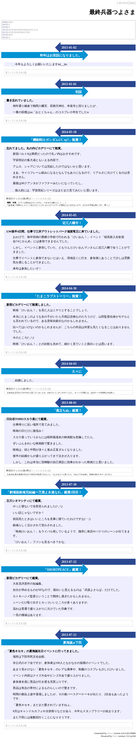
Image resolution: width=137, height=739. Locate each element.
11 (33, 29)
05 (8, 22)
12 (36, 29)
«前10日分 (123, 3)
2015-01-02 (69, 47)
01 (8, 24)
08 (25, 29)
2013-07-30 (69, 484)
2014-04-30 (69, 288)
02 (8, 29)
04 (14, 29)
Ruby (115, 736)
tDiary (110, 733)
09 (28, 29)
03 (11, 29)
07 (22, 29)
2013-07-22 (69, 562)
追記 (132, 3)
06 (11, 22)
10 (30, 29)
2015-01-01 (69, 84)
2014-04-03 (69, 363)
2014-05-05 (69, 215)
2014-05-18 (69, 132)
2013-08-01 (69, 402)
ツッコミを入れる (16, 72)
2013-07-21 (69, 635)
